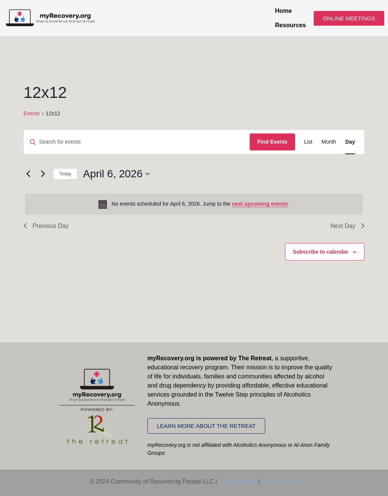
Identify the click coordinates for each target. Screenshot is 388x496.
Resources (290, 25)
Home (283, 11)
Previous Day (46, 226)
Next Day (347, 226)
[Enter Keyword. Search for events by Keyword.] (137, 142)
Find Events (272, 142)
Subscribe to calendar (320, 252)
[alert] (194, 204)
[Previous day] (28, 173)
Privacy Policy (238, 481)
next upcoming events (260, 204)
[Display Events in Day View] (350, 142)
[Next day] (42, 173)
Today (65, 174)
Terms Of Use (280, 481)
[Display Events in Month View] (328, 142)
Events (31, 113)
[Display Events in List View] (308, 142)
